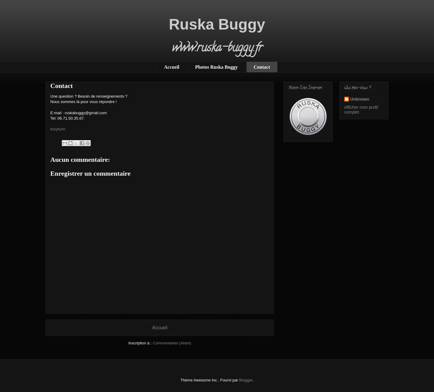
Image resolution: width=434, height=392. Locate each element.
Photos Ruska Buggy (216, 67)
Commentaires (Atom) (172, 343)
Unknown (359, 99)
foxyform (57, 129)
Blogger (246, 380)
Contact (262, 67)
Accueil (171, 67)
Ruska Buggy (217, 24)
